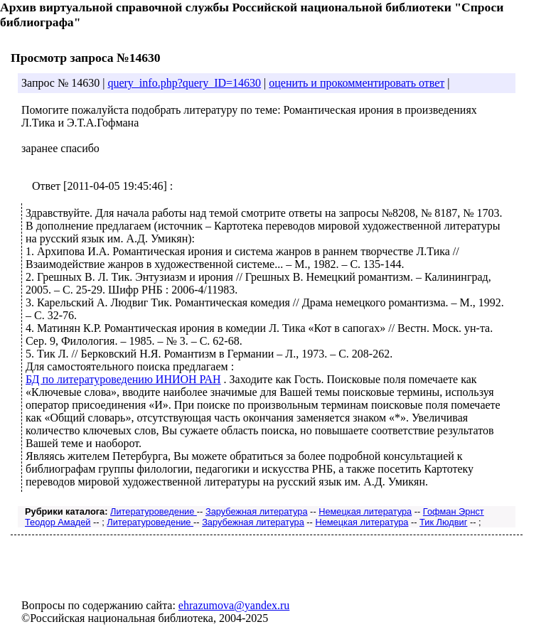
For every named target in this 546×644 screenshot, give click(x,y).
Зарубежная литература (256, 511)
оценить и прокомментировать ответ (356, 83)
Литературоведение (153, 511)
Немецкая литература (365, 511)
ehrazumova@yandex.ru (233, 605)
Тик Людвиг (443, 522)
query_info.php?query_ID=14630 (184, 83)
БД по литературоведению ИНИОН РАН (123, 379)
